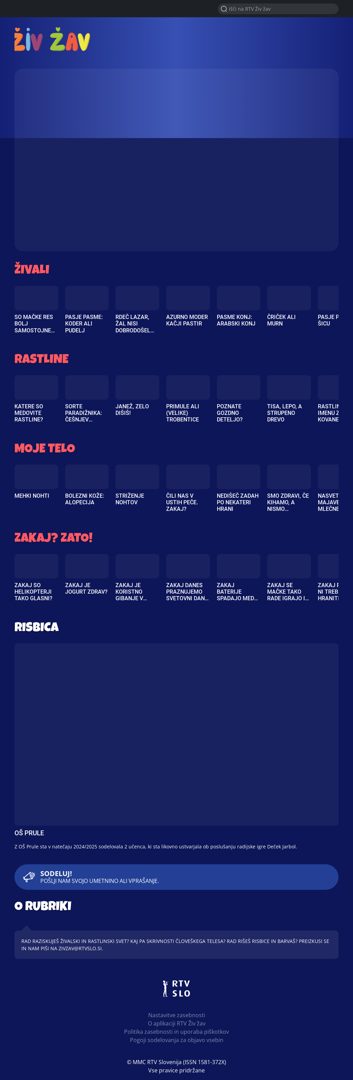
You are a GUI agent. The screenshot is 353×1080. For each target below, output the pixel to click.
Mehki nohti (31, 496)
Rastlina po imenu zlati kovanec (335, 413)
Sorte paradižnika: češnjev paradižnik (83, 416)
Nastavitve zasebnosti (176, 1015)
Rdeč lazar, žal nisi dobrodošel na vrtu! (132, 327)
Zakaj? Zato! (53, 539)
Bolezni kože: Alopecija (84, 499)
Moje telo (44, 450)
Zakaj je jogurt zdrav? (86, 588)
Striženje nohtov (129, 499)
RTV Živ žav (54, 38)
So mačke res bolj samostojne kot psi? (33, 327)
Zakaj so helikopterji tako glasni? (33, 592)
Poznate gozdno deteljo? (230, 413)
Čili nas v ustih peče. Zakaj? (182, 502)
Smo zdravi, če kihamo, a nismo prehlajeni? (288, 506)
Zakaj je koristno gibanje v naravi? (129, 595)
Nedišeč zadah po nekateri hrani (238, 502)
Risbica (36, 628)
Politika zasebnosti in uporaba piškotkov (176, 1031)
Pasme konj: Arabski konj (236, 320)
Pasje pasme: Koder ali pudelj (84, 323)
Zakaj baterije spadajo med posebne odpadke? (235, 598)
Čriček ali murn (281, 320)
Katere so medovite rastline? (28, 413)
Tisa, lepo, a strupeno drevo (284, 413)
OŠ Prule (29, 833)
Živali (31, 271)
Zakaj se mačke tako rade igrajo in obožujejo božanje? (288, 598)
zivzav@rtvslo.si (80, 948)
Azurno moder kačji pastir (187, 320)
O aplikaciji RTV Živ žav (176, 1023)
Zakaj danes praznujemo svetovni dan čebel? (185, 595)
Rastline (41, 360)
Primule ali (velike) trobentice (182, 413)
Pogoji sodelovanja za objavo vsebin (176, 1040)
